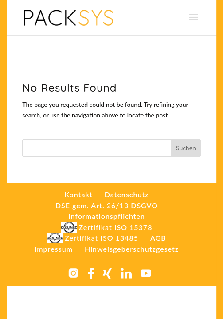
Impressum (54, 249)
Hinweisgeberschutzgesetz (132, 249)
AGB (158, 237)
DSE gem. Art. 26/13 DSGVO (106, 205)
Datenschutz (127, 194)
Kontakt (78, 194)
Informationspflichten (106, 216)
